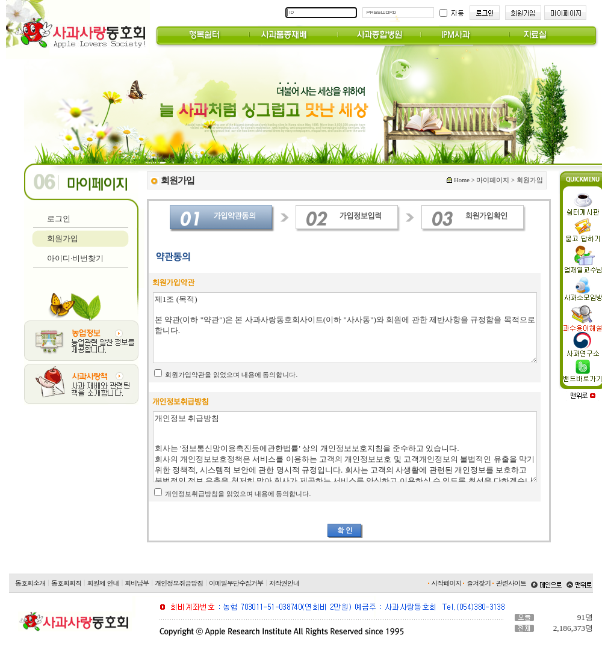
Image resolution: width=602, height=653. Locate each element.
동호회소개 (30, 582)
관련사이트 (511, 582)
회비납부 (137, 582)
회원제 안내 (103, 582)
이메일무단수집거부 (236, 582)
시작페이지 (447, 582)
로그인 (58, 218)
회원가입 (62, 238)
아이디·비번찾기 (75, 258)
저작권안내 (284, 582)
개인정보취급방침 (179, 582)
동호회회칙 (66, 582)
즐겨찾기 (479, 582)
